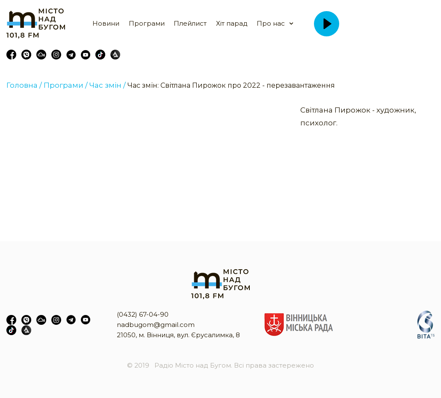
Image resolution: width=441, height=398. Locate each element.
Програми (147, 23)
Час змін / (107, 85)
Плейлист (190, 23)
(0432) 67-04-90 (143, 314)
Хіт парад (232, 23)
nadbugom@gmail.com (156, 325)
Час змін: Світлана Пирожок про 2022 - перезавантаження (231, 85)
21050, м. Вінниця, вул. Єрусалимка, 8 (178, 335)
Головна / (24, 85)
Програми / (66, 85)
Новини (105, 23)
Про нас (271, 23)
